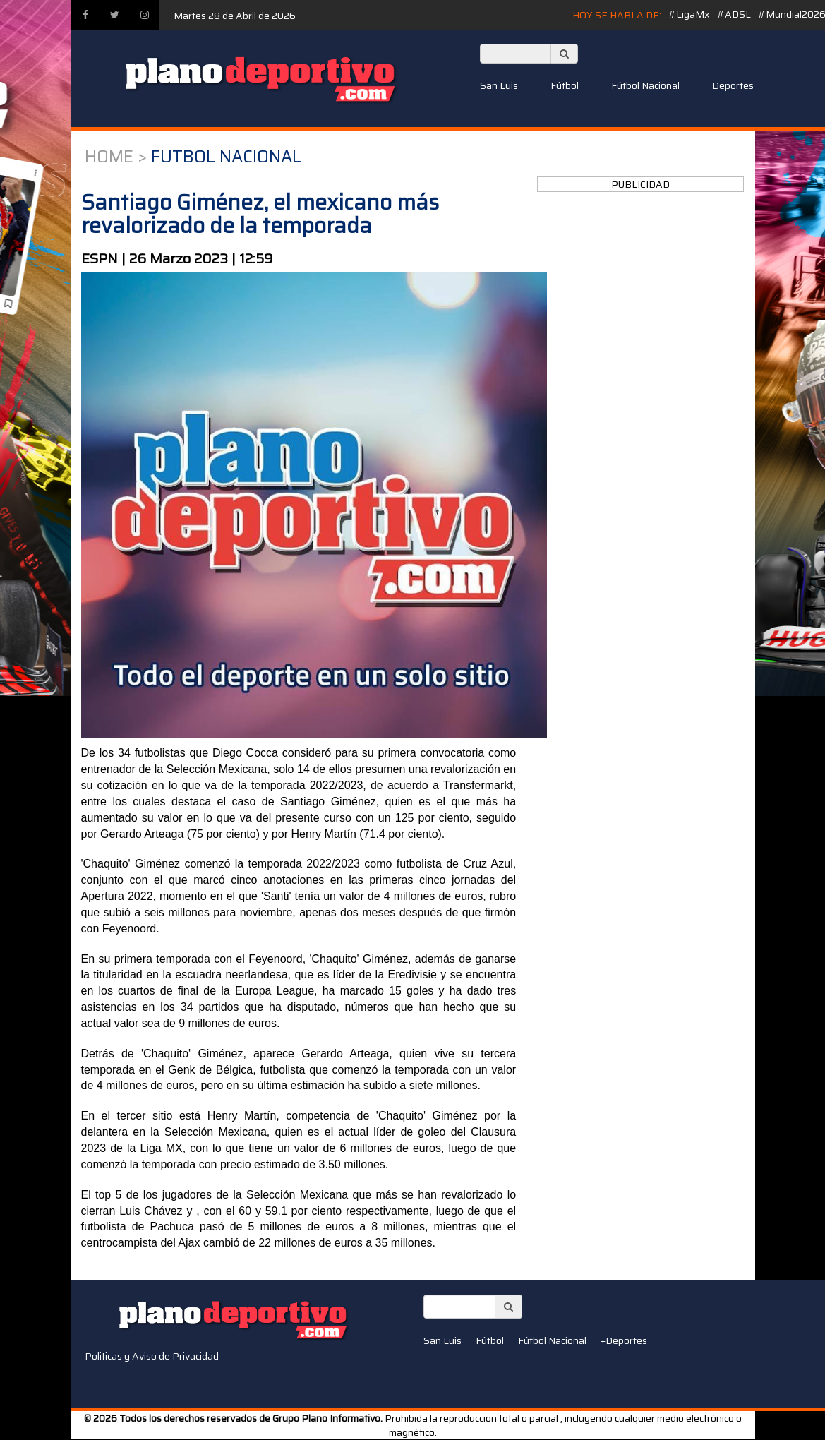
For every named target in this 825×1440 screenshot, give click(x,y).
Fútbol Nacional (645, 85)
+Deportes (624, 1340)
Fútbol (564, 85)
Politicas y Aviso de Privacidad (152, 1356)
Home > (116, 156)
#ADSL (734, 14)
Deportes (733, 85)
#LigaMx (689, 14)
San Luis (499, 85)
